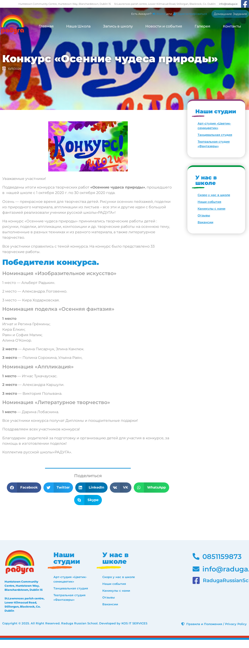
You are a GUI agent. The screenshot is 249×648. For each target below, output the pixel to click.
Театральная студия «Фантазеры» (214, 144)
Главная (46, 26)
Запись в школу (118, 26)
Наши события (209, 202)
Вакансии (205, 222)
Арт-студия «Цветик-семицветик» (214, 126)
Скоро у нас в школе (214, 195)
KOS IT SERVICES (134, 623)
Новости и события (163, 26)
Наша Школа (78, 26)
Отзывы (204, 215)
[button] (24, 487)
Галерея (202, 26)
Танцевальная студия (215, 135)
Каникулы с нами (211, 208)
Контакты (232, 26)
